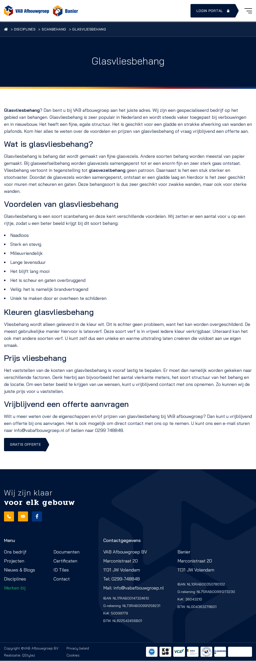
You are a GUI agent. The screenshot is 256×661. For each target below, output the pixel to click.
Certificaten (65, 561)
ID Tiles (61, 570)
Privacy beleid (77, 648)
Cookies (73, 655)
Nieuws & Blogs (19, 570)
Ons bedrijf (15, 552)
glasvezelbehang (107, 170)
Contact (62, 579)
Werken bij (15, 588)
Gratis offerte (25, 444)
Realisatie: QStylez (19, 655)
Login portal (213, 11)
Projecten (14, 561)
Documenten (67, 552)
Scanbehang (56, 29)
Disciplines (26, 29)
